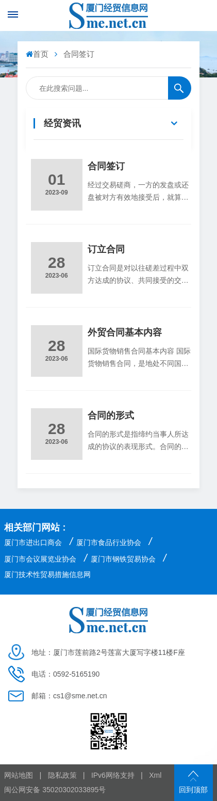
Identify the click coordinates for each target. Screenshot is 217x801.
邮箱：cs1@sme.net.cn (69, 696)
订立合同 (106, 249)
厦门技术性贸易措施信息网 (47, 574)
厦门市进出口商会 (33, 542)
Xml (155, 775)
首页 (38, 54)
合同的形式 (111, 415)
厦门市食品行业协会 (108, 542)
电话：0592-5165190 (65, 674)
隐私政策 (62, 775)
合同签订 (106, 166)
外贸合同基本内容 (125, 332)
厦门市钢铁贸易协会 (123, 559)
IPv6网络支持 (113, 775)
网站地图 (18, 775)
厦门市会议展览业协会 (40, 559)
